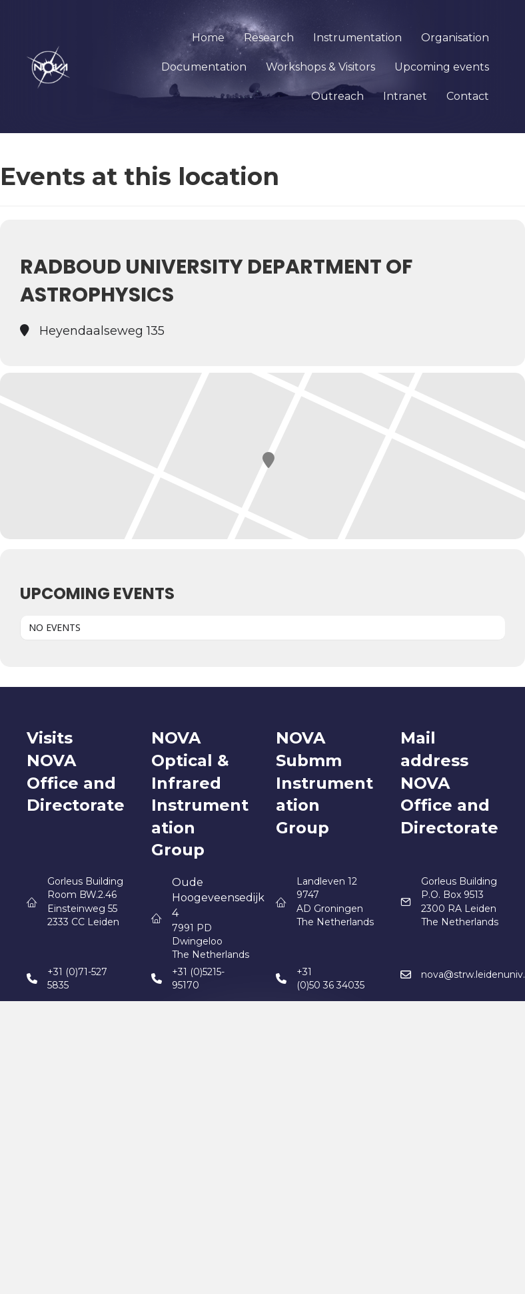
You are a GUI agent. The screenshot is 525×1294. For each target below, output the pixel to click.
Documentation (204, 67)
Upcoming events (441, 67)
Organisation (455, 37)
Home (208, 37)
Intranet (405, 96)
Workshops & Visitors (320, 67)
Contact (467, 96)
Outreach (337, 96)
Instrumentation (357, 37)
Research (269, 37)
